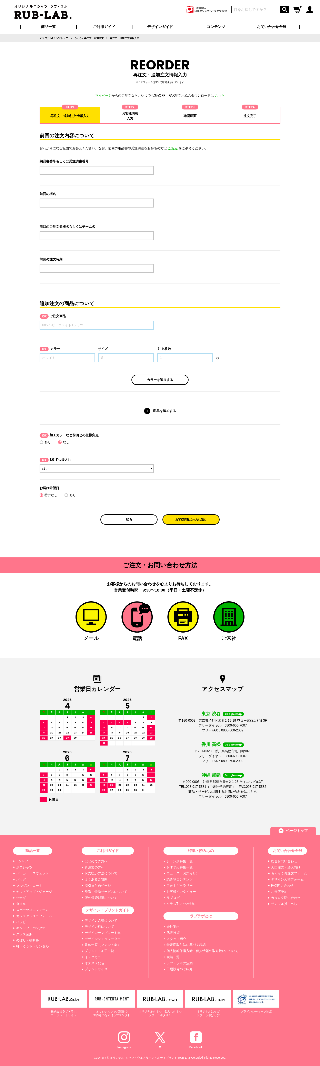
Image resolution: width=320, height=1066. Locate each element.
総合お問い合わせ (284, 861)
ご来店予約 (279, 891)
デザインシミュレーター (103, 939)
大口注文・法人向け (285, 867)
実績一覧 (173, 957)
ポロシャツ (24, 867)
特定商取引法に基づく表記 (186, 945)
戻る (129, 519)
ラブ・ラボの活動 (180, 963)
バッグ (21, 879)
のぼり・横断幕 (27, 940)
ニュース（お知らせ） (183, 873)
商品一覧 (48, 27)
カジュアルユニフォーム (34, 916)
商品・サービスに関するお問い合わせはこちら (222, 791)
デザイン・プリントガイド (108, 910)
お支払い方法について (101, 873)
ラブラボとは (201, 916)
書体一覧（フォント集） (103, 945)
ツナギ (21, 898)
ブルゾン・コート (29, 885)
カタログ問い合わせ (285, 898)
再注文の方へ (94, 867)
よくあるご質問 (96, 879)
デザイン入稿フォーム (287, 879)
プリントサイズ (96, 969)
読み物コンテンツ (180, 879)
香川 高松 (211, 744)
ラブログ (173, 898)
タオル (21, 903)
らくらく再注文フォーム (289, 873)
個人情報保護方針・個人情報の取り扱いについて (202, 951)
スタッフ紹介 (176, 939)
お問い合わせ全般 (271, 27)
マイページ (103, 95)
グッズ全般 (24, 934)
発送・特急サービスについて (106, 891)
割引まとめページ (98, 885)
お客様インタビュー (181, 891)
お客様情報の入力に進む (191, 519)
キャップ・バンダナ (31, 928)
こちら (220, 95)
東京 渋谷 (211, 713)
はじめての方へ (96, 861)
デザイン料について (99, 926)
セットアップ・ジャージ (34, 891)
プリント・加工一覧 (99, 951)
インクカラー (94, 957)
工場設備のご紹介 (180, 969)
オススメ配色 (94, 963)
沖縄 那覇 (211, 775)
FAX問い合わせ (282, 885)
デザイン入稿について (101, 920)
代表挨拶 (173, 932)
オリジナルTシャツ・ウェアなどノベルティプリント (143, 1057)
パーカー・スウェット (32, 873)
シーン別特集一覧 (180, 861)
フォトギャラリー (180, 885)
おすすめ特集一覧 (180, 867)
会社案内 (173, 926)
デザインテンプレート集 (103, 932)
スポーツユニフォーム (32, 910)
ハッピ (21, 922)
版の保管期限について (101, 898)
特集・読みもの (201, 851)
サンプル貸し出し (284, 903)
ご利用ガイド (108, 851)
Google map (233, 714)
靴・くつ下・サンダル (32, 946)
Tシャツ (22, 861)
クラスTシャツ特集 (181, 903)
